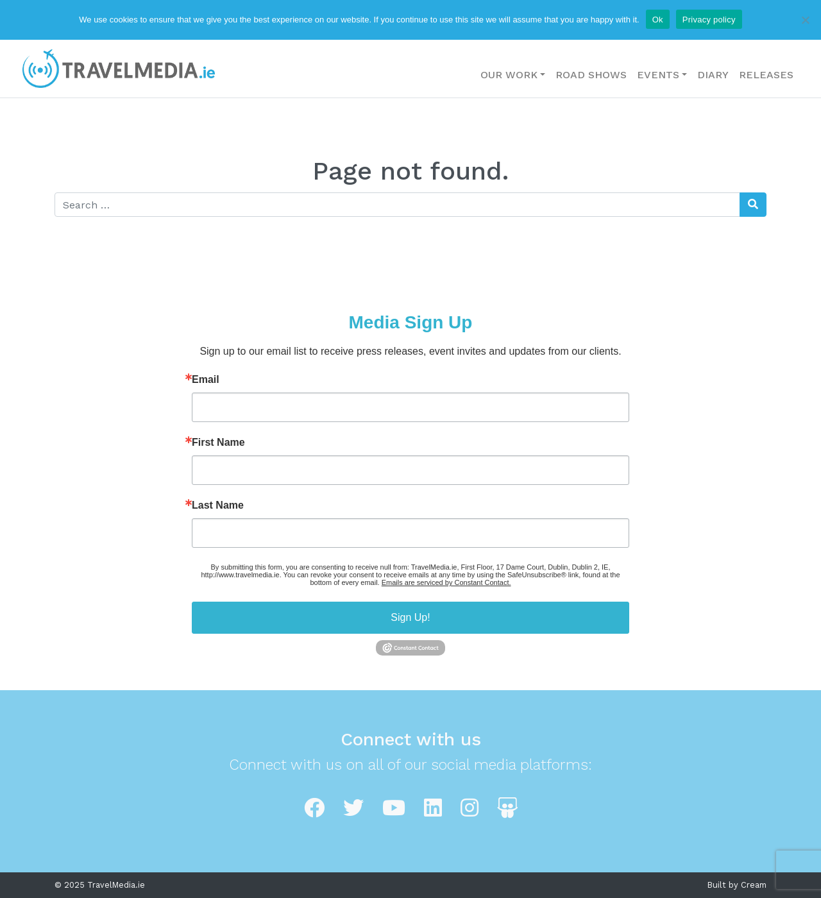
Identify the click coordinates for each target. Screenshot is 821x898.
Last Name (218, 505)
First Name (218, 442)
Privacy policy (709, 19)
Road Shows (591, 75)
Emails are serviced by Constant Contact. (446, 582)
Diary (713, 75)
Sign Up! (410, 617)
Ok (657, 19)
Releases (766, 75)
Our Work (508, 75)
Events (658, 75)
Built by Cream (736, 885)
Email (205, 380)
